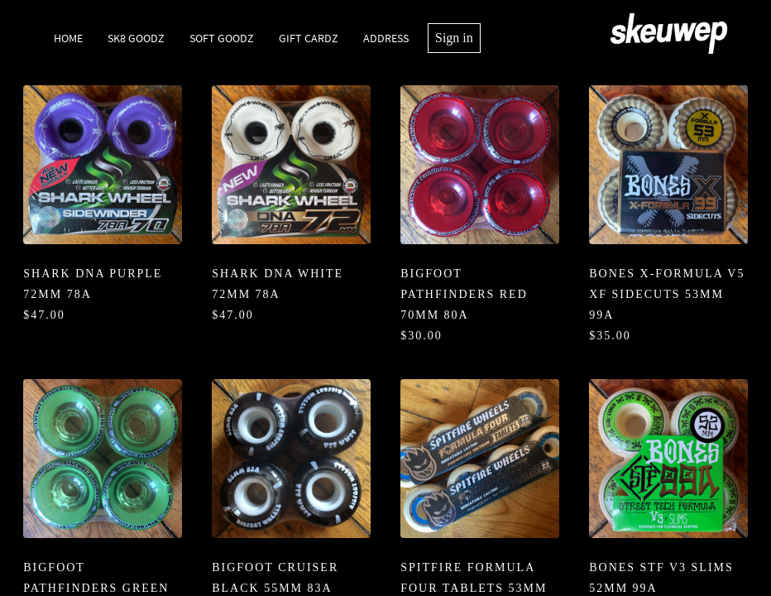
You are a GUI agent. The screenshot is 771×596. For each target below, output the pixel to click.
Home (68, 38)
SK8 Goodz (136, 38)
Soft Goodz (221, 38)
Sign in (454, 38)
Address (386, 38)
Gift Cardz (308, 38)
